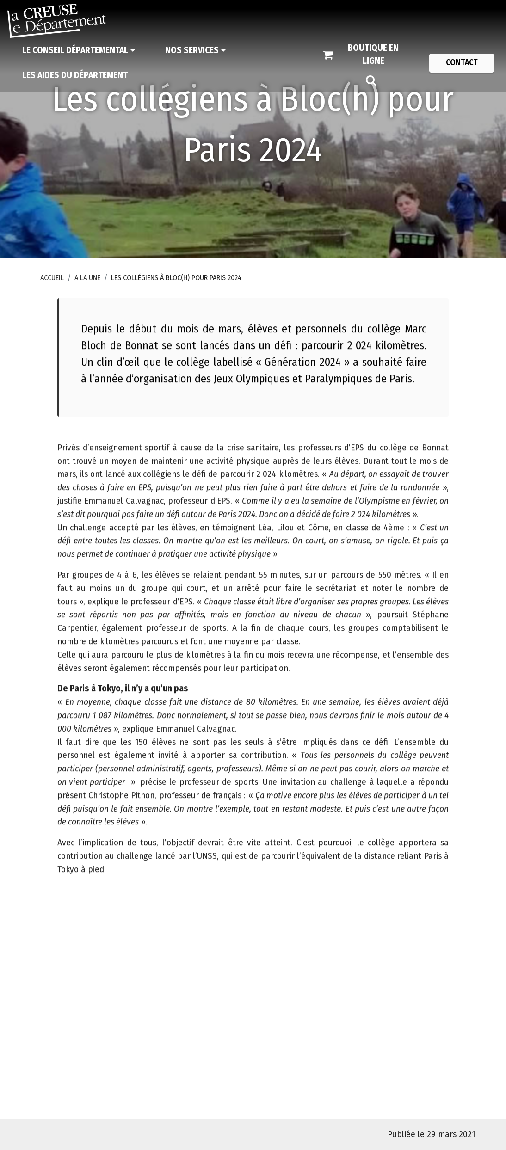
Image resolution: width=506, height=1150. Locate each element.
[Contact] (461, 63)
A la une (87, 277)
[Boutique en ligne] (366, 55)
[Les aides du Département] (74, 75)
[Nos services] (195, 50)
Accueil (52, 277)
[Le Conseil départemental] (78, 50)
